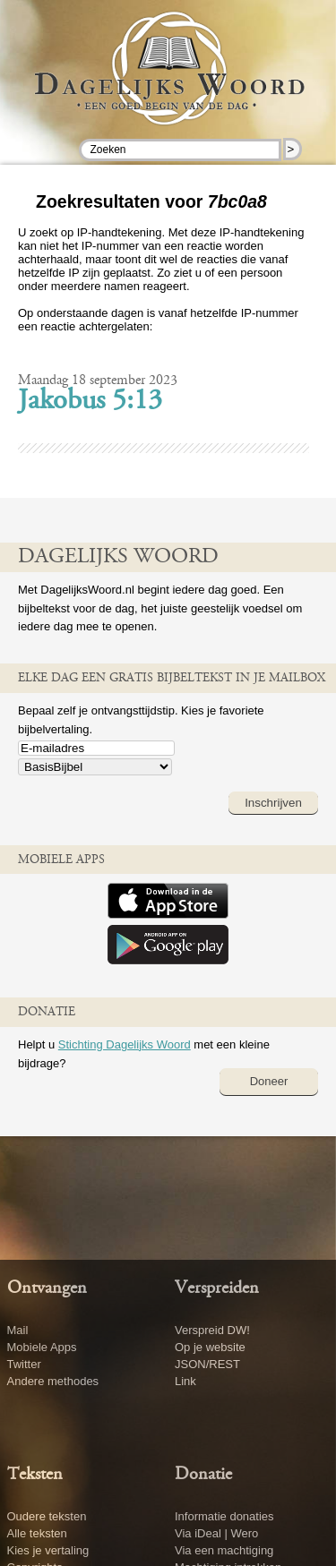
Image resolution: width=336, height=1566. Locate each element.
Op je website (210, 1347)
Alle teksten (37, 1533)
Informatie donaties (224, 1516)
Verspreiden (217, 1288)
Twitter (24, 1364)
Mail (18, 1330)
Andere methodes (53, 1381)
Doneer (269, 1081)
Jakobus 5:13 (90, 402)
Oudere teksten (47, 1516)
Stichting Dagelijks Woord (124, 1044)
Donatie (203, 1475)
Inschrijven (273, 802)
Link (185, 1381)
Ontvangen (47, 1288)
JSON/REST (207, 1364)
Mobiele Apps (42, 1347)
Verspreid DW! (212, 1330)
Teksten (35, 1475)
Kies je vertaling (48, 1550)
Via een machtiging (224, 1550)
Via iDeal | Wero (216, 1533)
